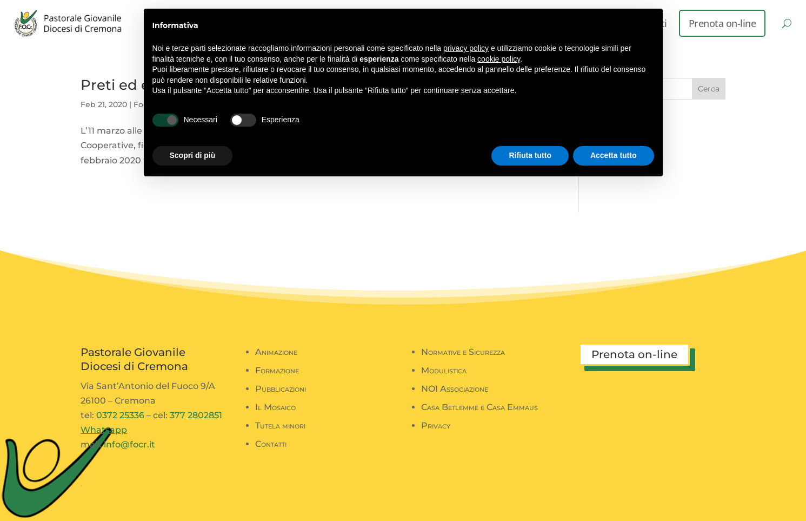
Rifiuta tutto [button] (530, 155)
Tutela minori (280, 425)
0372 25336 (120, 415)
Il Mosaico (275, 407)
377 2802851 (196, 415)
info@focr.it (129, 444)
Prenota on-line (722, 23)
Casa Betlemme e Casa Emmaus (479, 407)
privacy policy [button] (466, 48)
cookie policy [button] (498, 59)
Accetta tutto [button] (613, 155)
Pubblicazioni (280, 389)
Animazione (276, 352)
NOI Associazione (454, 389)
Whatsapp (104, 430)
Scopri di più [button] (193, 155)
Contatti (271, 444)
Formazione (277, 370)
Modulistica (444, 370)
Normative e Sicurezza (463, 352)
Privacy (435, 425)
